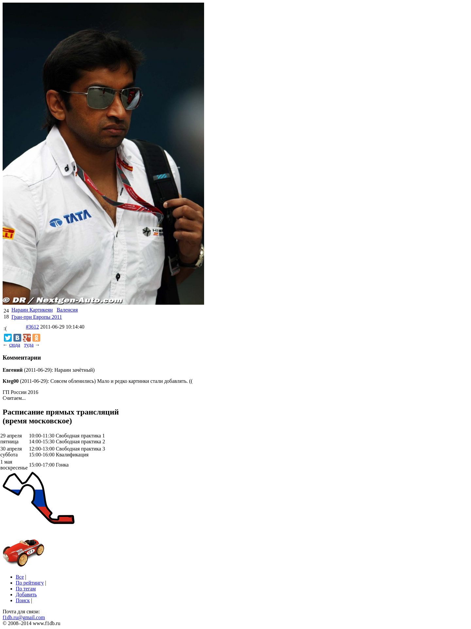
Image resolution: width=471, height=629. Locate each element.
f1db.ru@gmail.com (24, 617)
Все (20, 577)
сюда (14, 345)
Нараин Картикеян (32, 310)
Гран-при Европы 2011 (36, 317)
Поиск (23, 600)
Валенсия (67, 310)
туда (28, 345)
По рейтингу (30, 583)
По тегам (26, 588)
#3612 (32, 327)
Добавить (26, 594)
